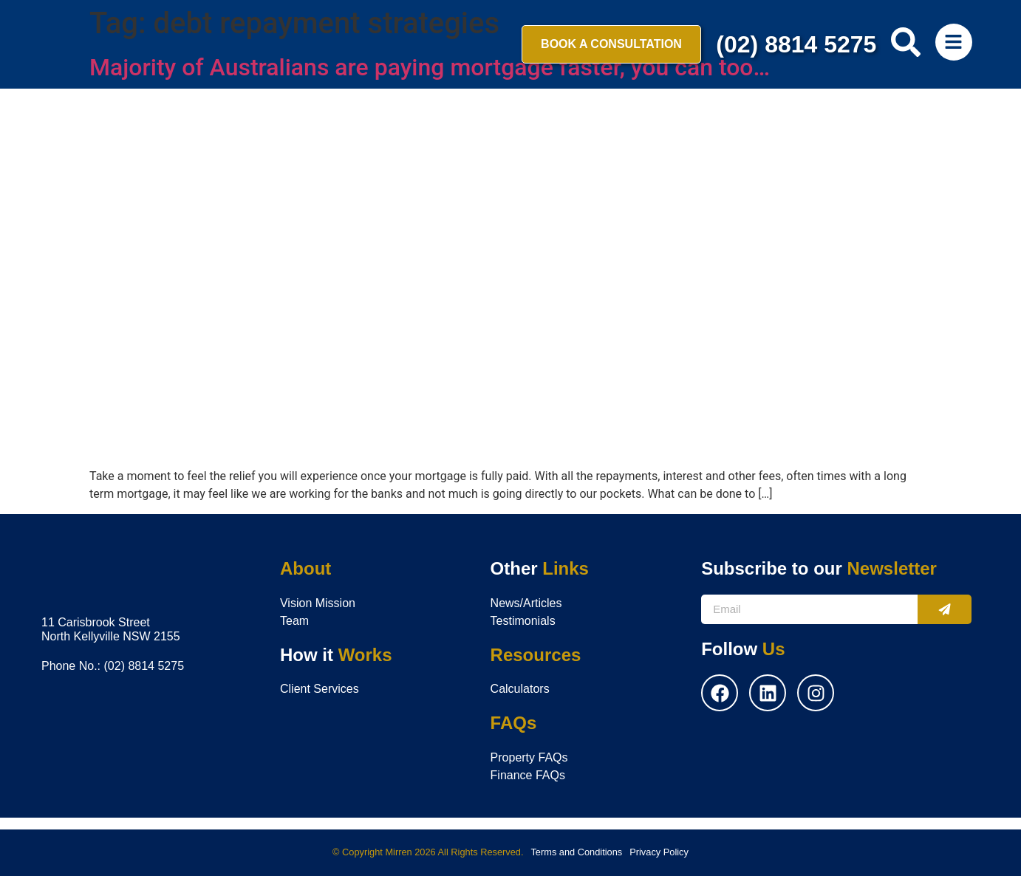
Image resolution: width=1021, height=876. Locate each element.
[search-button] (906, 42)
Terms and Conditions (576, 852)
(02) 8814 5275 (796, 44)
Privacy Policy (659, 852)
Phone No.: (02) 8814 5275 (112, 666)
